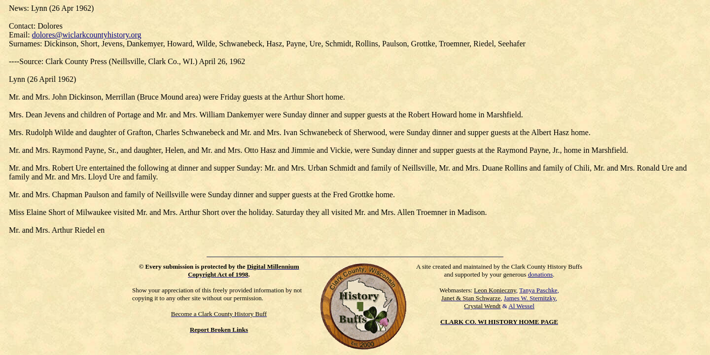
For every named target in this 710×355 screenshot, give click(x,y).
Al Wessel (521, 306)
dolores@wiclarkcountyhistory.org (87, 35)
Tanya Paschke (538, 290)
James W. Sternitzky (530, 298)
